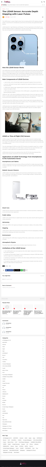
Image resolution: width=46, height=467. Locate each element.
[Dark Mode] (42, 2)
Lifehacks (23, 391)
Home (3, 9)
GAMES (23, 379)
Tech (23, 415)
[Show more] (27, 270)
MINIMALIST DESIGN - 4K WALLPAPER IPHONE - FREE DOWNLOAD (28, 312)
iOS (23, 387)
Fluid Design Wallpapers (23, 374)
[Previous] (42, 4)
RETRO (23, 402)
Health (23, 381)
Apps (23, 351)
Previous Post (5, 298)
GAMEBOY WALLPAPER (23, 376)
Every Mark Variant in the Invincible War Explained (18, 4)
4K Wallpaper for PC (23, 340)
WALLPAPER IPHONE (23, 422)
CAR (23, 357)
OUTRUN (23, 400)
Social (23, 409)
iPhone (7, 9)
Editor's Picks (23, 370)
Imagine (23, 385)
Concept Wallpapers (23, 364)
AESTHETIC (23, 342)
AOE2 (23, 346)
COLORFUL (23, 359)
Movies (23, 396)
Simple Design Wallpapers (23, 407)
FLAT (23, 372)
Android (23, 344)
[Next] (44, 4)
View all (42, 275)
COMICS (23, 361)
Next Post (42, 298)
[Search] (44, 2)
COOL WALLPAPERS (23, 366)
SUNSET (23, 411)
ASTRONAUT (23, 353)
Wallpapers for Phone (23, 426)
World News (23, 430)
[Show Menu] (1, 2)
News (23, 398)
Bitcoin (23, 355)
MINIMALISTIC (23, 394)
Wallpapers (23, 424)
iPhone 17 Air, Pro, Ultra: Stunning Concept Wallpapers (38, 312)
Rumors (23, 404)
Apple (23, 349)
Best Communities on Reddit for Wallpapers (17, 312)
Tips (23, 417)
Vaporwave (23, 419)
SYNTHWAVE (23, 413)
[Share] (43, 17)
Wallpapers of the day (23, 428)
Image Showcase (23, 383)
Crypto (23, 368)
